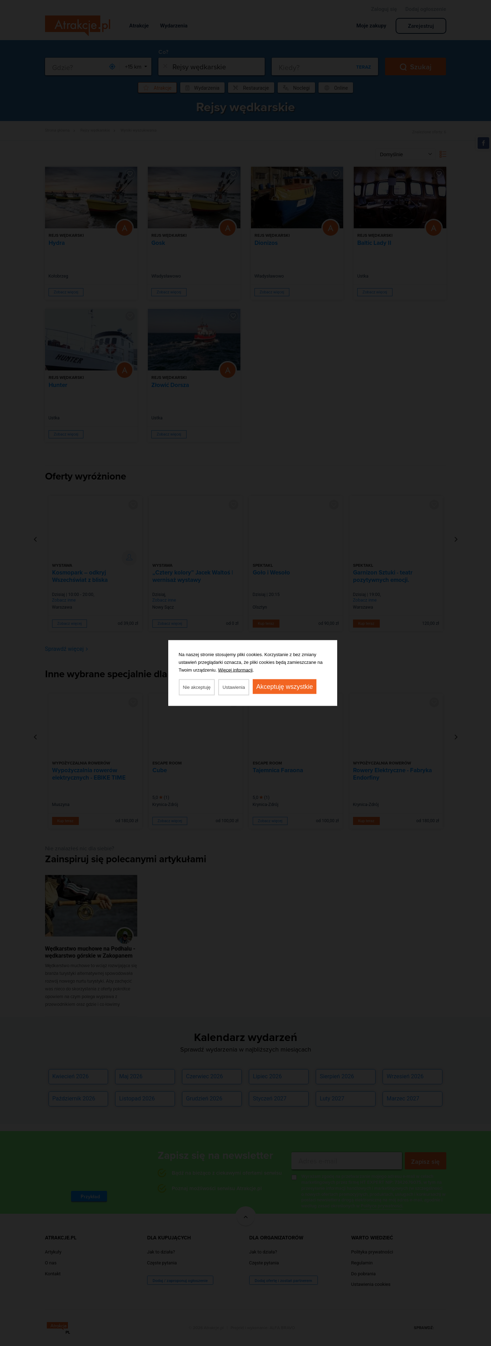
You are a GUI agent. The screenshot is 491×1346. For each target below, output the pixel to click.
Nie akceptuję (197, 687)
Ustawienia (233, 687)
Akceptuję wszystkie (284, 686)
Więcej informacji (235, 670)
